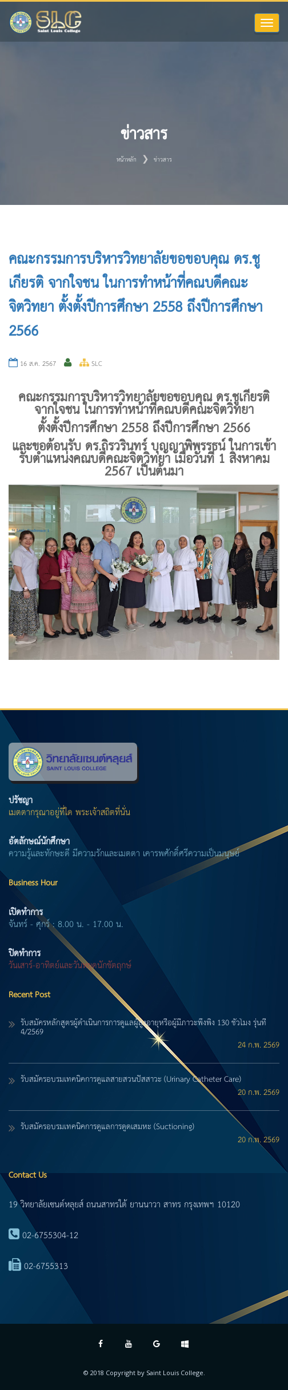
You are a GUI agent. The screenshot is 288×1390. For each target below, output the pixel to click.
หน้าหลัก (127, 160)
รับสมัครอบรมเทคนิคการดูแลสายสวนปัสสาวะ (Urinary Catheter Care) (131, 1079)
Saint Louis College (174, 1372)
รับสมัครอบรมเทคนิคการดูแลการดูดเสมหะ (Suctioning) (107, 1126)
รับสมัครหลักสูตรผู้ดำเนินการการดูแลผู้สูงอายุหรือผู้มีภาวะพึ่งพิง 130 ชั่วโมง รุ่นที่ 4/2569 (143, 1028)
